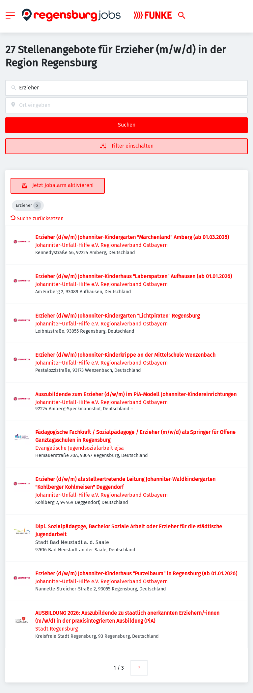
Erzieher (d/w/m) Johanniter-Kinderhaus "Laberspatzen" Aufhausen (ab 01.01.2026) (133, 276)
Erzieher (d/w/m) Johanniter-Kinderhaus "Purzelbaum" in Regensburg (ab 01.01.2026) (136, 573)
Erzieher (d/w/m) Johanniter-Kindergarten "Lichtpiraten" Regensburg (117, 316)
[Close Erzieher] (37, 205)
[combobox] (126, 88)
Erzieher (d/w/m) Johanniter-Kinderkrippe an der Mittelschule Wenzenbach (125, 355)
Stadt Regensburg (56, 629)
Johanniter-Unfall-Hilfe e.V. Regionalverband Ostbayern (101, 245)
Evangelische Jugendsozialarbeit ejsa (79, 448)
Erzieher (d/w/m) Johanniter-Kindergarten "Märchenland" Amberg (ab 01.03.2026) (132, 237)
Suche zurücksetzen (37, 218)
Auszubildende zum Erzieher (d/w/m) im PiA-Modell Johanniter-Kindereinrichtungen (136, 394)
